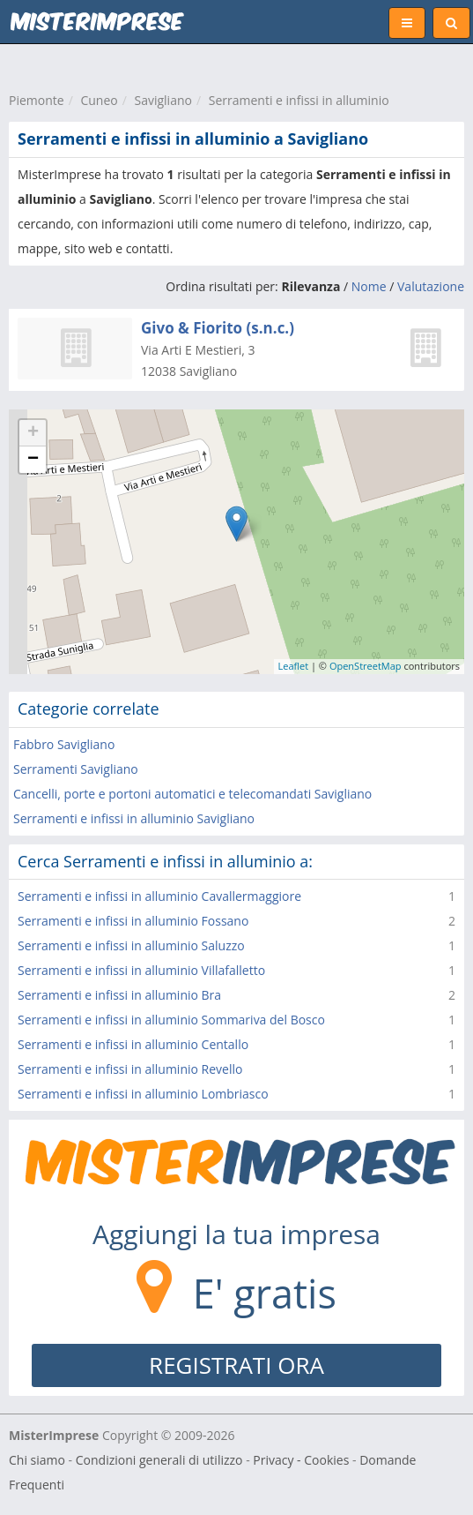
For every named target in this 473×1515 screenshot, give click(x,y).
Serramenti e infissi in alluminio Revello (130, 1069)
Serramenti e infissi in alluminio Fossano (133, 920)
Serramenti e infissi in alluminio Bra (119, 994)
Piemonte (36, 100)
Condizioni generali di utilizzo (159, 1459)
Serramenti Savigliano (75, 769)
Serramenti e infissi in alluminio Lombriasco (143, 1093)
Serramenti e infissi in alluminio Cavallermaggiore (159, 896)
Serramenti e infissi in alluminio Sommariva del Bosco (171, 1019)
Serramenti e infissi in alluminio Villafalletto (141, 970)
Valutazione (430, 286)
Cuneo (98, 100)
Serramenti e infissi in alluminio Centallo (133, 1044)
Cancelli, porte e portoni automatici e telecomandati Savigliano (192, 793)
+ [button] (33, 433)
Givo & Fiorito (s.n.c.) (217, 328)
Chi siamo (37, 1459)
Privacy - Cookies (301, 1459)
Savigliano (162, 100)
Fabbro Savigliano (64, 744)
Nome (369, 286)
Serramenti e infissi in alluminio (299, 100)
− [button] (33, 459)
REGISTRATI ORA (236, 1365)
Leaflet (293, 665)
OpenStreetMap (365, 665)
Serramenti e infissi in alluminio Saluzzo (131, 945)
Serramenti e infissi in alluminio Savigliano (134, 818)
